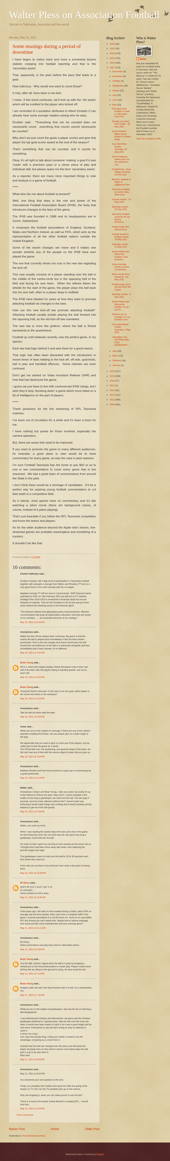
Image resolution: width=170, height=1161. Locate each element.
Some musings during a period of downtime (120, 267)
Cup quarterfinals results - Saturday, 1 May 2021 (121, 328)
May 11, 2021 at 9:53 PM (32, 1059)
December (117, 71)
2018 (112, 380)
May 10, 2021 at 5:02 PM (32, 716)
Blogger (100, 1154)
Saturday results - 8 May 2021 (121, 295)
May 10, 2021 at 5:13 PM (32, 778)
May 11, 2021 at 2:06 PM (32, 949)
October (116, 81)
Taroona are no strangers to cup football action (121, 317)
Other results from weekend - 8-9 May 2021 (120, 277)
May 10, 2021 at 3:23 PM (32, 622)
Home (55, 1129)
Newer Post (17, 1129)
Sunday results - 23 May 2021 (121, 200)
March (115, 355)
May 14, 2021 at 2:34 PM (32, 1108)
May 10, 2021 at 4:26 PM (32, 698)
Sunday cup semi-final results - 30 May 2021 (121, 124)
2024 (112, 53)
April (114, 351)
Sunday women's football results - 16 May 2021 (121, 237)
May (114, 104)
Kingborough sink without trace (120, 228)
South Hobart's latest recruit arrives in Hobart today (121, 135)
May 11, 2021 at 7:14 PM (32, 973)
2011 (112, 395)
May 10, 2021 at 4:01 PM (32, 652)
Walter (143, 59)
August (116, 90)
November (117, 76)
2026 (112, 44)
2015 (112, 385)
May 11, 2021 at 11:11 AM (33, 928)
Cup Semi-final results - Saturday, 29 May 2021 (119, 148)
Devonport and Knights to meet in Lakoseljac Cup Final (121, 112)
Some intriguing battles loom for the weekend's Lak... (120, 160)
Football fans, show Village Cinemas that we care (121, 172)
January (116, 365)
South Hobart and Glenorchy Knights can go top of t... (120, 305)
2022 (112, 62)
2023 (112, 58)
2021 (112, 67)
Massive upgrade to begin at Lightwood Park (121, 182)
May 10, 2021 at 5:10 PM (32, 756)
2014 (112, 390)
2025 (112, 48)
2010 (112, 399)
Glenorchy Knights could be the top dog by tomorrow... (121, 218)
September (118, 85)
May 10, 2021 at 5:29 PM (32, 811)
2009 (112, 404)
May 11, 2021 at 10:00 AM (33, 897)
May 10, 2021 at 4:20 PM (32, 677)
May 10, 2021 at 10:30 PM (33, 873)
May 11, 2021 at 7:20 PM (32, 995)
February (117, 360)
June (115, 100)
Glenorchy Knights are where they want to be (121, 192)
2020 (112, 371)
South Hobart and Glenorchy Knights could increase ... (120, 255)
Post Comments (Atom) (33, 1135)
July (114, 95)
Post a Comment (25, 1115)
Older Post (92, 1129)
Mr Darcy (25, 882)
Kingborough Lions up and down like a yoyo (121, 287)
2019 (112, 376)
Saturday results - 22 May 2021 (120, 208)
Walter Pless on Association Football (84, 14)
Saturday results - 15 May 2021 (120, 245)
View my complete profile (148, 138)
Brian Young (26, 662)
